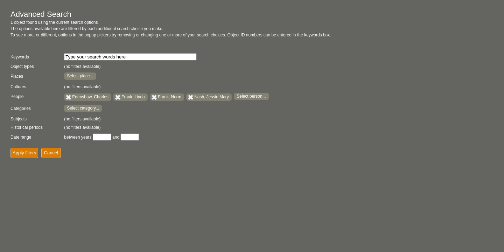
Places (16, 76)
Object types (22, 66)
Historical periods (26, 127)
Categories (20, 108)
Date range (20, 137)
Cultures (18, 86)
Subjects (18, 119)
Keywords (19, 57)
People (16, 96)
